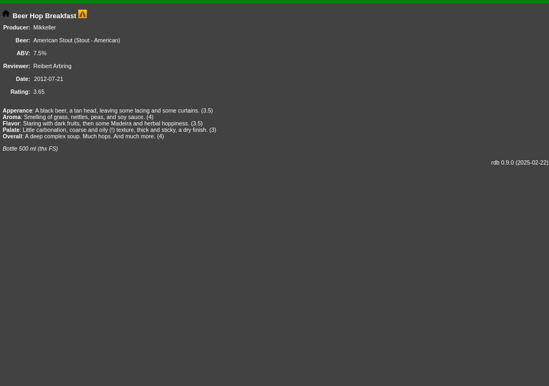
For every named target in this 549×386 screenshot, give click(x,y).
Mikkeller (44, 27)
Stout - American (97, 40)
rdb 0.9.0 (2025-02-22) (519, 162)
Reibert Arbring (52, 66)
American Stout (52, 40)
